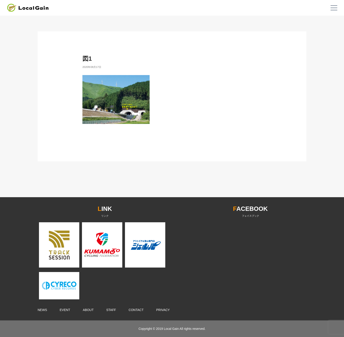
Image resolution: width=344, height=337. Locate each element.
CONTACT (136, 310)
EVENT (65, 310)
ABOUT (88, 310)
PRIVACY (163, 310)
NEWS (42, 310)
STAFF (111, 310)
